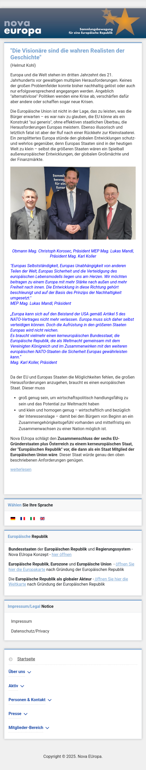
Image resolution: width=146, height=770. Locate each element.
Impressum (21, 621)
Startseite (26, 659)
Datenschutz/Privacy (30, 631)
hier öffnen (62, 554)
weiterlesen (21, 469)
